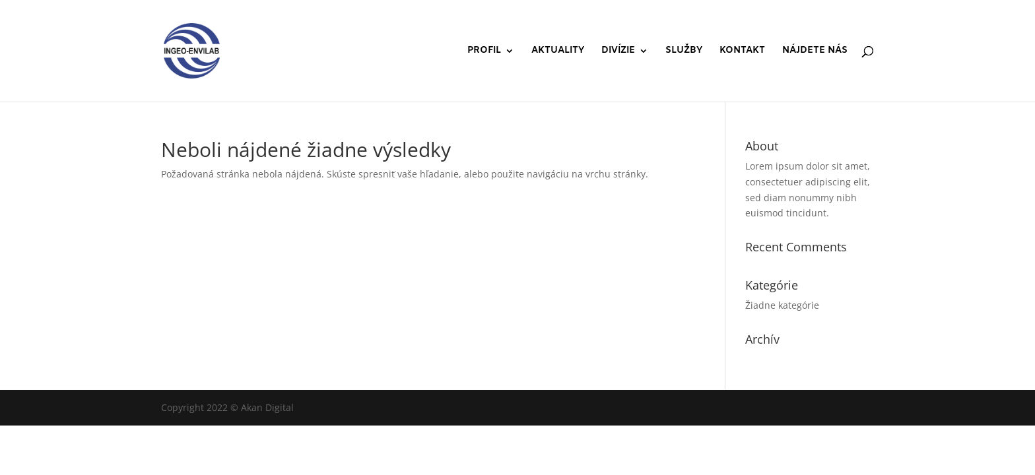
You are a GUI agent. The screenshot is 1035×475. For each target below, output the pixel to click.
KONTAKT (742, 51)
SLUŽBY (683, 51)
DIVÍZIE (618, 51)
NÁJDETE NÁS (815, 51)
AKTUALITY (557, 51)
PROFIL (484, 51)
